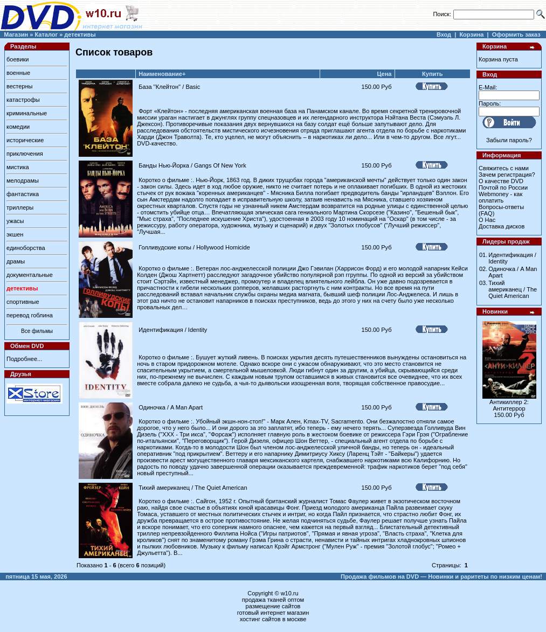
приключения (24, 153)
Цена (384, 74)
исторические (25, 140)
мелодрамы (22, 180)
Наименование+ (162, 74)
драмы (15, 261)
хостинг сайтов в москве (273, 619)
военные (18, 73)
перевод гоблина (29, 315)
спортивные (22, 301)
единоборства (25, 248)
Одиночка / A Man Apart (171, 407)
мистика (17, 167)
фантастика (22, 194)
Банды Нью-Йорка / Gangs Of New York (192, 165)
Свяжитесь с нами (504, 168)
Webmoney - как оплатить (500, 197)
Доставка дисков (501, 226)
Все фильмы (37, 331)
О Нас (487, 220)
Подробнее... (24, 359)
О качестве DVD (501, 181)
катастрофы (23, 99)
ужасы (15, 221)
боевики (17, 59)
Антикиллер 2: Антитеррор (509, 405)
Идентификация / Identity (173, 330)
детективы (79, 34)
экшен (14, 234)
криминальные (26, 113)
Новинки (495, 311)
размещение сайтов (273, 606)
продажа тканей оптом (273, 599)
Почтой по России (503, 187)
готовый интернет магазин (273, 612)
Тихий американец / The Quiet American (193, 487)
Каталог (46, 34)
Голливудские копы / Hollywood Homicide (194, 247)
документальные (29, 275)
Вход (444, 34)
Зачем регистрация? (507, 174)
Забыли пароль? (509, 140)
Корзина (471, 34)
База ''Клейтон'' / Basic (169, 87)
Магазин (16, 34)
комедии (18, 126)
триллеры (19, 207)
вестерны (19, 86)
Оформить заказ (516, 34)
